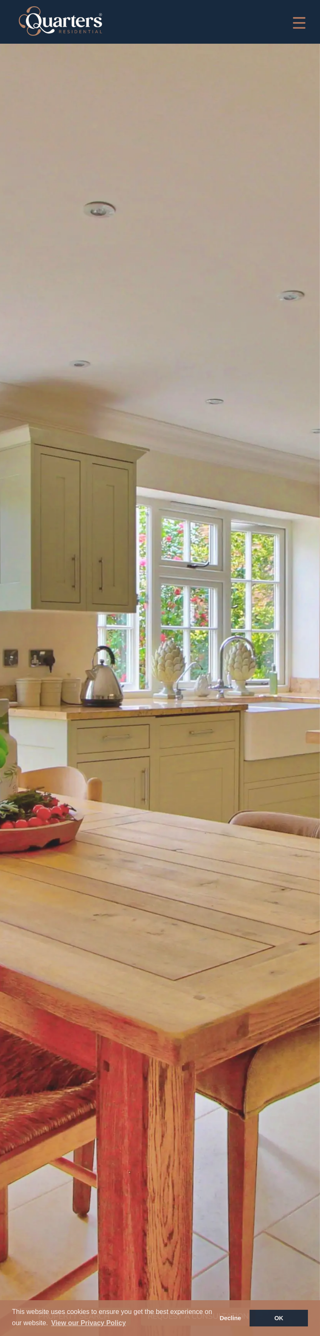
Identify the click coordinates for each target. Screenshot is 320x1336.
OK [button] (278, 1318)
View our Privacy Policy (88, 1322)
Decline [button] (230, 1318)
